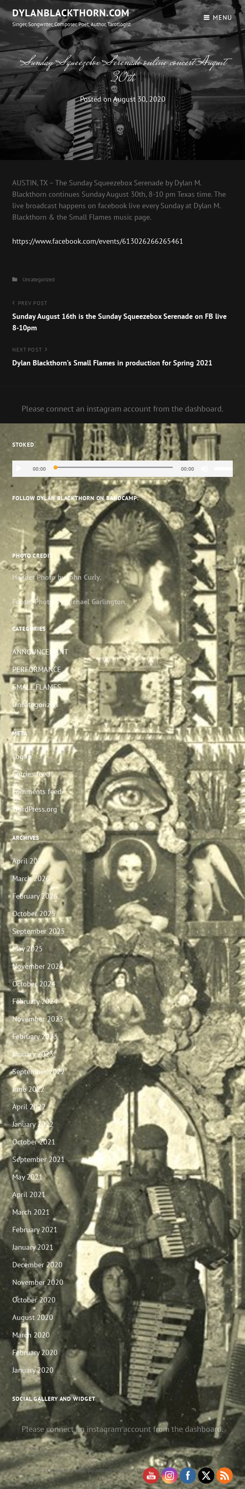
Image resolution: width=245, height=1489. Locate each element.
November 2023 (37, 1019)
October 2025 (34, 913)
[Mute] (204, 469)
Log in (22, 756)
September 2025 (38, 931)
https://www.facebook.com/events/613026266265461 (97, 241)
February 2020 (35, 1352)
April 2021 (29, 1194)
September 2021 (38, 1159)
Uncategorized (38, 279)
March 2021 (31, 1212)
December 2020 (37, 1264)
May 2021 (27, 1177)
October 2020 (34, 1299)
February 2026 (35, 896)
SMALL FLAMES (36, 687)
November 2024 (37, 966)
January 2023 (32, 1054)
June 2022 (28, 1089)
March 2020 (31, 1335)
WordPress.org (34, 809)
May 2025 (27, 948)
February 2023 (35, 1036)
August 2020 (32, 1317)
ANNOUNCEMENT (40, 652)
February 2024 (35, 1001)
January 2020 (32, 1370)
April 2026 (29, 861)
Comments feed (37, 791)
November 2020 (37, 1282)
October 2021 (34, 1141)
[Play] (19, 469)
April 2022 (29, 1106)
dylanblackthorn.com (70, 13)
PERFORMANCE (36, 669)
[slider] (113, 467)
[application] (122, 469)
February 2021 (35, 1229)
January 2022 (32, 1124)
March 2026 (31, 878)
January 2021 (32, 1247)
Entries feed (31, 774)
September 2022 (38, 1071)
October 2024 (34, 983)
